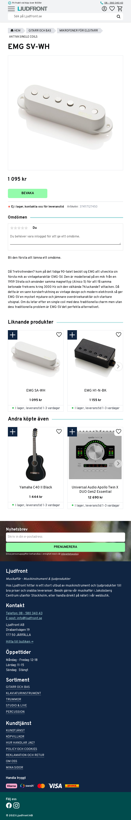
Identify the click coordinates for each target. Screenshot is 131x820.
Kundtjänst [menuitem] (15, 731)
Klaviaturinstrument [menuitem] (23, 693)
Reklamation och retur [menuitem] (25, 755)
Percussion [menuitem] (15, 712)
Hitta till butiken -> (19, 642)
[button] (11, 9)
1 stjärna (12, 228)
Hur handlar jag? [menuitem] (20, 743)
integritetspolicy (69, 554)
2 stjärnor (15, 228)
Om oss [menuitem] (11, 761)
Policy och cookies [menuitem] (21, 749)
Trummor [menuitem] (13, 699)
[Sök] (118, 16)
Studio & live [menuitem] (16, 706)
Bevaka (28, 193)
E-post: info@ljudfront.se (24, 618)
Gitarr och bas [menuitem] (18, 687)
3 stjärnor (19, 228)
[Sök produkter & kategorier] (64, 16)
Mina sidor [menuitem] (14, 768)
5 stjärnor (26, 228)
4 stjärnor (22, 228)
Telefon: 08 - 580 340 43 (24, 613)
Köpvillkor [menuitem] (15, 737)
